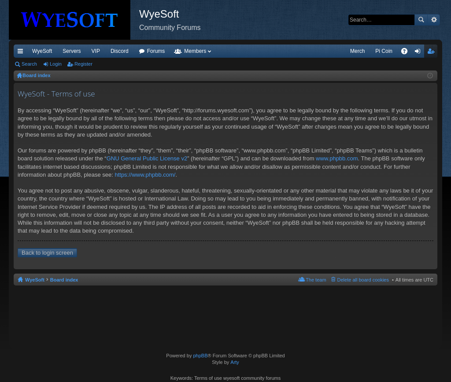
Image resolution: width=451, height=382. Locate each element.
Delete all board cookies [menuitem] (363, 279)
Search (421, 20)
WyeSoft (42, 51)
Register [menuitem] (432, 53)
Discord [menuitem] (120, 51)
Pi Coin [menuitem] (383, 51)
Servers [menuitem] (72, 51)
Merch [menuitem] (357, 51)
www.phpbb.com (337, 158)
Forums (156, 51)
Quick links (22, 53)
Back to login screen (47, 252)
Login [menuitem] (419, 53)
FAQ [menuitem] (407, 53)
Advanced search (434, 20)
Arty (234, 362)
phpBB (200, 355)
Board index (64, 279)
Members (195, 51)
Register (83, 64)
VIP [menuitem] (96, 51)
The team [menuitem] (316, 279)
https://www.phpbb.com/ (145, 174)
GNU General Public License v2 (147, 158)
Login (56, 64)
